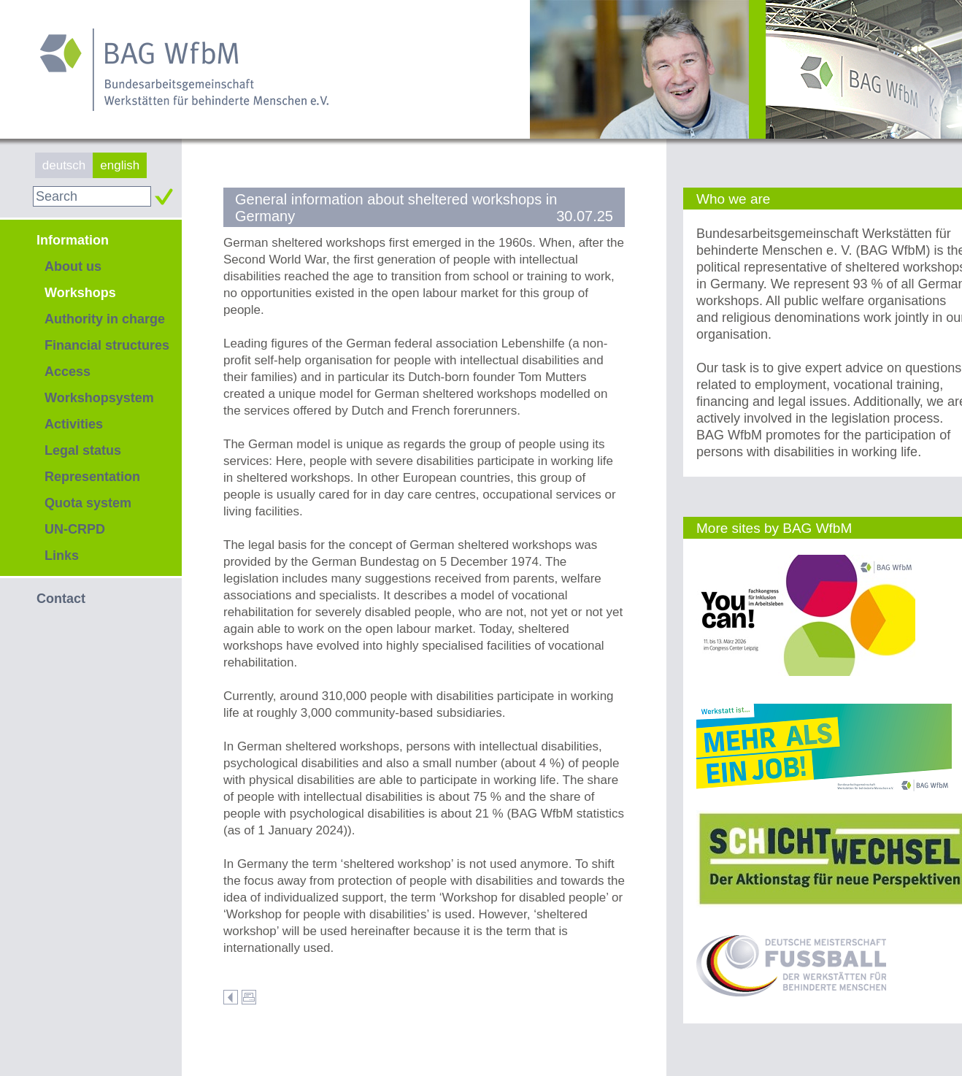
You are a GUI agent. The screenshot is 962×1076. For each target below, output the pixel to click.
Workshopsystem (99, 398)
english (119, 165)
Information (72, 240)
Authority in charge (105, 319)
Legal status (83, 450)
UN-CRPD (75, 529)
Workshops (80, 292)
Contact (60, 598)
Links (62, 555)
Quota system (88, 503)
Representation (92, 476)
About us (73, 266)
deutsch (64, 165)
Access (68, 371)
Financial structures (107, 345)
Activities (74, 424)
